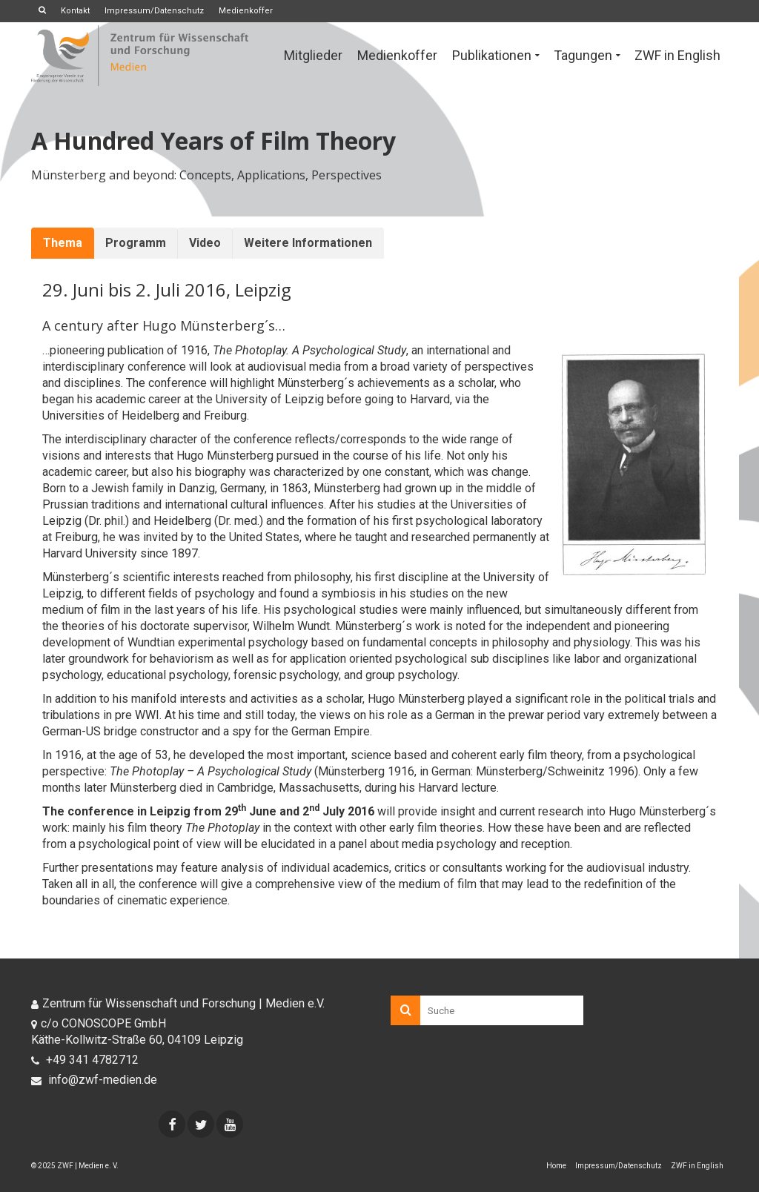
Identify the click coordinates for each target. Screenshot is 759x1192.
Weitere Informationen (308, 243)
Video (205, 243)
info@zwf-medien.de (94, 1080)
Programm (135, 243)
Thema (62, 243)
